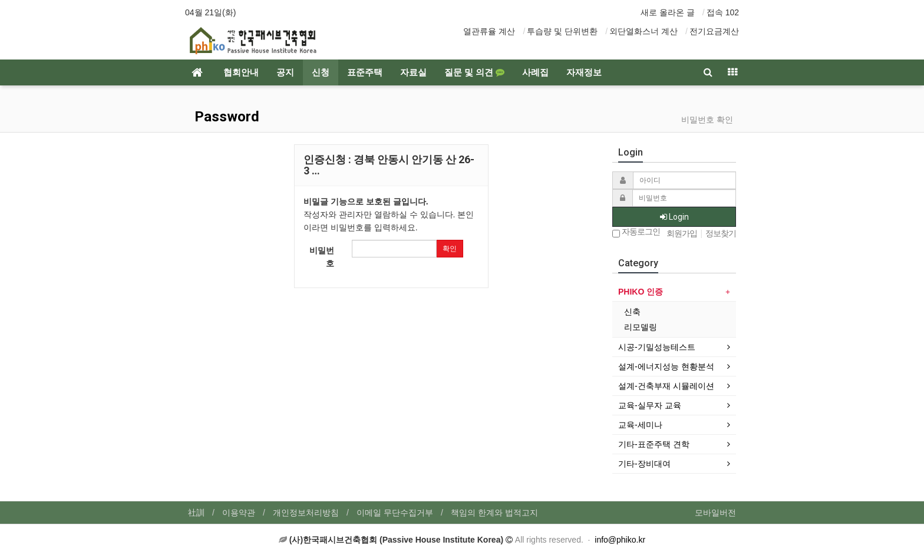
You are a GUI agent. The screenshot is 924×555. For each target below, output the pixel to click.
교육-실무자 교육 (649, 405)
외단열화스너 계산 (643, 31)
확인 (450, 249)
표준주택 (364, 72)
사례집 (535, 72)
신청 (320, 72)
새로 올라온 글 (668, 12)
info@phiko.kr (620, 539)
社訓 (196, 512)
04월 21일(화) (210, 12)
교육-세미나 (640, 425)
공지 (285, 72)
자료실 (413, 72)
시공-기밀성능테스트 (656, 347)
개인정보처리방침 (306, 512)
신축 (632, 311)
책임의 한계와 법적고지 (494, 512)
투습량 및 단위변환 (562, 31)
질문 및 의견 (474, 72)
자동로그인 (636, 232)
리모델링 (640, 327)
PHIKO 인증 (640, 291)
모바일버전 (715, 512)
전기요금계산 (714, 31)
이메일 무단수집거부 (395, 512)
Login (674, 217)
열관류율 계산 (489, 31)
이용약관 (238, 512)
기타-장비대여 (644, 463)
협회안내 (241, 72)
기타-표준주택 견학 (653, 444)
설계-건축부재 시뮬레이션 (666, 386)
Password (225, 116)
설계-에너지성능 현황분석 (666, 366)
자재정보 (584, 72)
